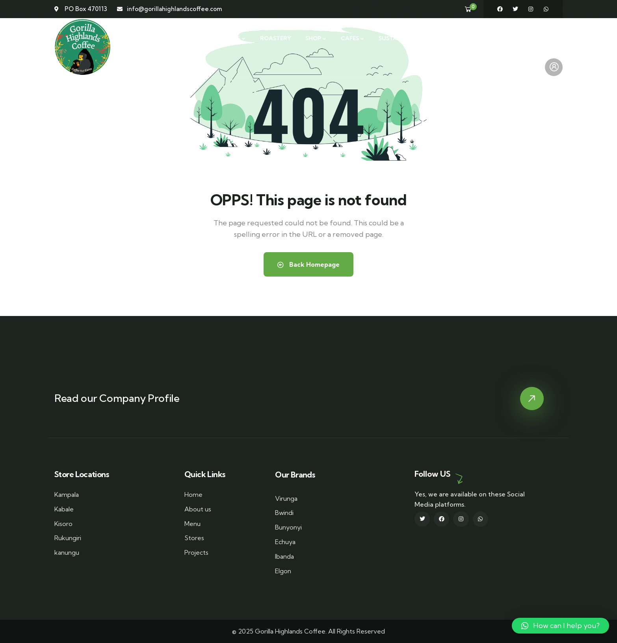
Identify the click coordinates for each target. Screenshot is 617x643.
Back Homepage (308, 264)
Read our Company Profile (116, 398)
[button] (560, 626)
